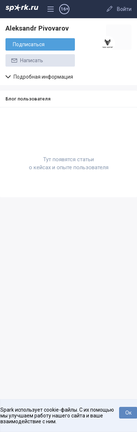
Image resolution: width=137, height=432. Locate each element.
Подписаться (29, 44)
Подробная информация (39, 77)
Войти (124, 9)
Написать (26, 60)
